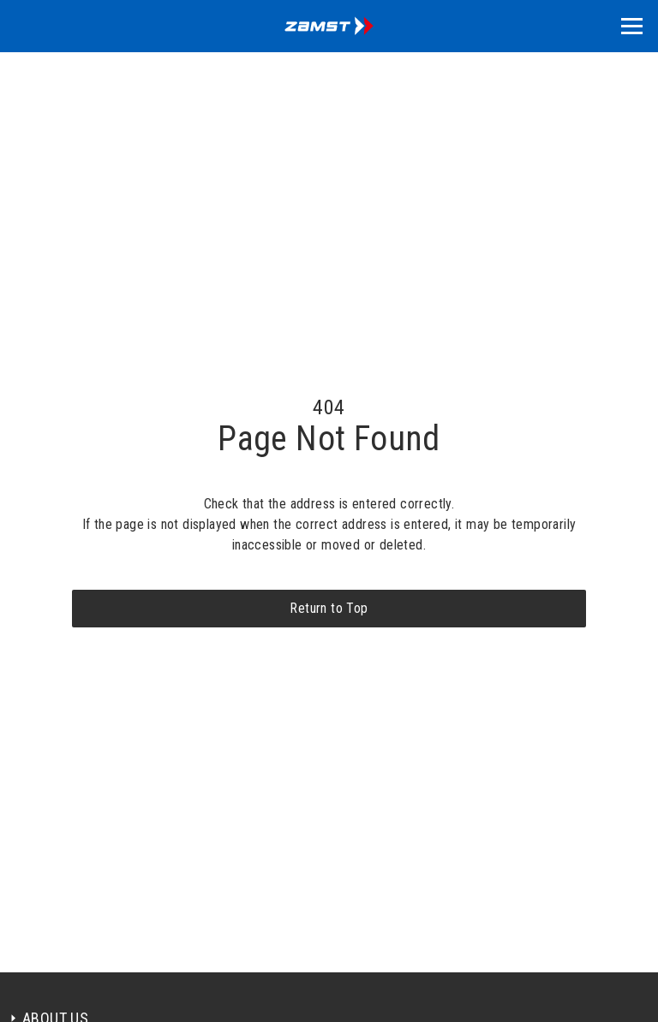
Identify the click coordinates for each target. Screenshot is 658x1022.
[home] (329, 26)
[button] (632, 26)
